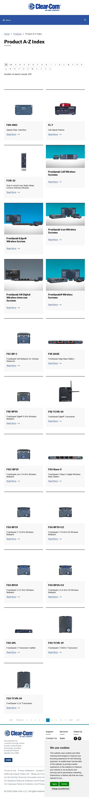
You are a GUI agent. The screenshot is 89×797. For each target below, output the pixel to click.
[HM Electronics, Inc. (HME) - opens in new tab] (8, 760)
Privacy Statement (26, 770)
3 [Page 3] (31, 720)
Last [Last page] (78, 720)
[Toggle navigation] (6, 20)
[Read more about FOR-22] (23, 171)
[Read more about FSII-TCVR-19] (65, 632)
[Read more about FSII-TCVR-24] (23, 688)
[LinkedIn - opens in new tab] (79, 738)
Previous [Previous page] (20, 720)
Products (17, 34)
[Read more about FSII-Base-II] (65, 460)
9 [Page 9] (56, 720)
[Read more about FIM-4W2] (23, 114)
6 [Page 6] (43, 720)
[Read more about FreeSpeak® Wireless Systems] (65, 285)
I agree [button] (54, 784)
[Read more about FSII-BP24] (23, 576)
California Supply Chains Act (16, 774)
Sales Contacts (64, 740)
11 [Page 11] (65, 720)
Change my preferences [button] (60, 789)
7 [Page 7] (47, 720)
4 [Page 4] (35, 720)
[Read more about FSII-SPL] (23, 632)
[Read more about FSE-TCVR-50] (65, 401)
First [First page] (11, 720)
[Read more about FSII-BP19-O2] (65, 518)
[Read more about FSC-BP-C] (23, 344)
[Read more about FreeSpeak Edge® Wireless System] (23, 228)
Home (7, 34)
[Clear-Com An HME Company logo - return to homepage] (19, 733)
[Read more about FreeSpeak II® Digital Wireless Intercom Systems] (23, 286)
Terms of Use (10, 770)
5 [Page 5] (39, 720)
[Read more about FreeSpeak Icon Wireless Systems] (65, 224)
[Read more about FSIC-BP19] (23, 460)
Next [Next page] (71, 720)
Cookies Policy (42, 770)
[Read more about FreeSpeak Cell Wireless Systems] (65, 166)
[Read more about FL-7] (65, 114)
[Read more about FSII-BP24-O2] (65, 576)
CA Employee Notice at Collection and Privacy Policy (27, 784)
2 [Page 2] (27, 720)
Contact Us (51, 738)
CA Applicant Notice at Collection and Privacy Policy (27, 780)
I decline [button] (64, 784)
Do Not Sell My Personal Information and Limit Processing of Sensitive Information (40, 777)
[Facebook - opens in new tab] (75, 738)
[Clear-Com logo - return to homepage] (44, 7)
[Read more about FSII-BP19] (23, 518)
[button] (85, 20)
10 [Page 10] (60, 720)
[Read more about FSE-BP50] (23, 402)
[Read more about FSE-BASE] (65, 343)
